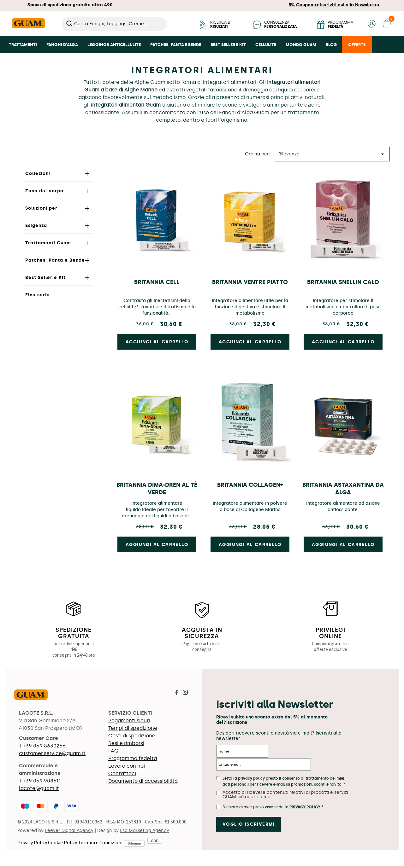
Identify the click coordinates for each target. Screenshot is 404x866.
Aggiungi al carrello (157, 342)
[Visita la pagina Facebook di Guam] (176, 693)
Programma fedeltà (132, 758)
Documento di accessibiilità (143, 781)
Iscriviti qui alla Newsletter (334, 5)
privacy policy (251, 778)
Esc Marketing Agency (144, 830)
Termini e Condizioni (100, 842)
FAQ (113, 751)
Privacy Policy (32, 842)
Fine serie (37, 295)
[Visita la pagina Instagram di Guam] (185, 693)
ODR (154, 840)
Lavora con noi (126, 766)
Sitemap (134, 843)
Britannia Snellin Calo (343, 282)
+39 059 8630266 (44, 746)
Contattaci (122, 773)
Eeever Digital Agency (69, 830)
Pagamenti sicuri (129, 721)
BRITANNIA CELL (157, 282)
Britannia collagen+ (250, 484)
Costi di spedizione (131, 736)
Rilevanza (332, 154)
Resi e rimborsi (126, 743)
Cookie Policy (62, 842)
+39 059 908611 (42, 781)
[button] (372, 26)
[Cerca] (114, 24)
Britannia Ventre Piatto (250, 282)
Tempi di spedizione (132, 728)
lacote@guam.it (39, 788)
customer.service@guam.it (52, 753)
